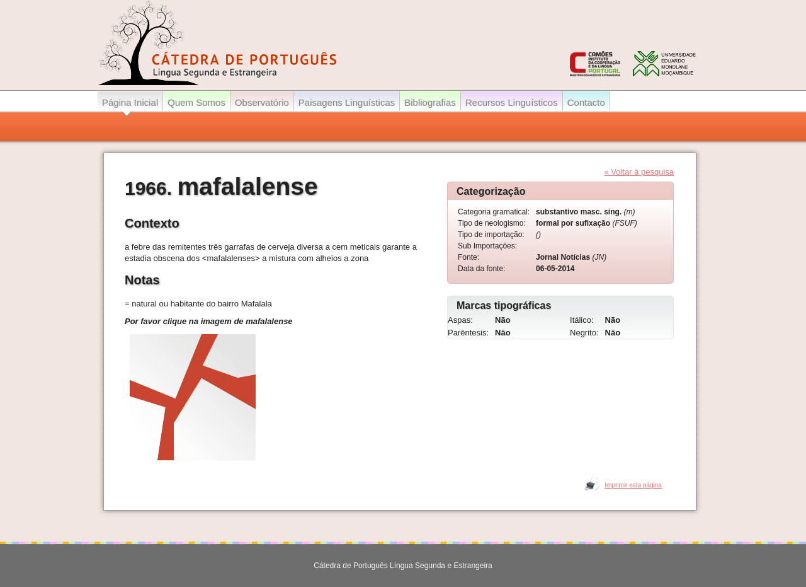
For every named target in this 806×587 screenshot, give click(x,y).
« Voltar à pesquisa (639, 172)
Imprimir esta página (633, 485)
